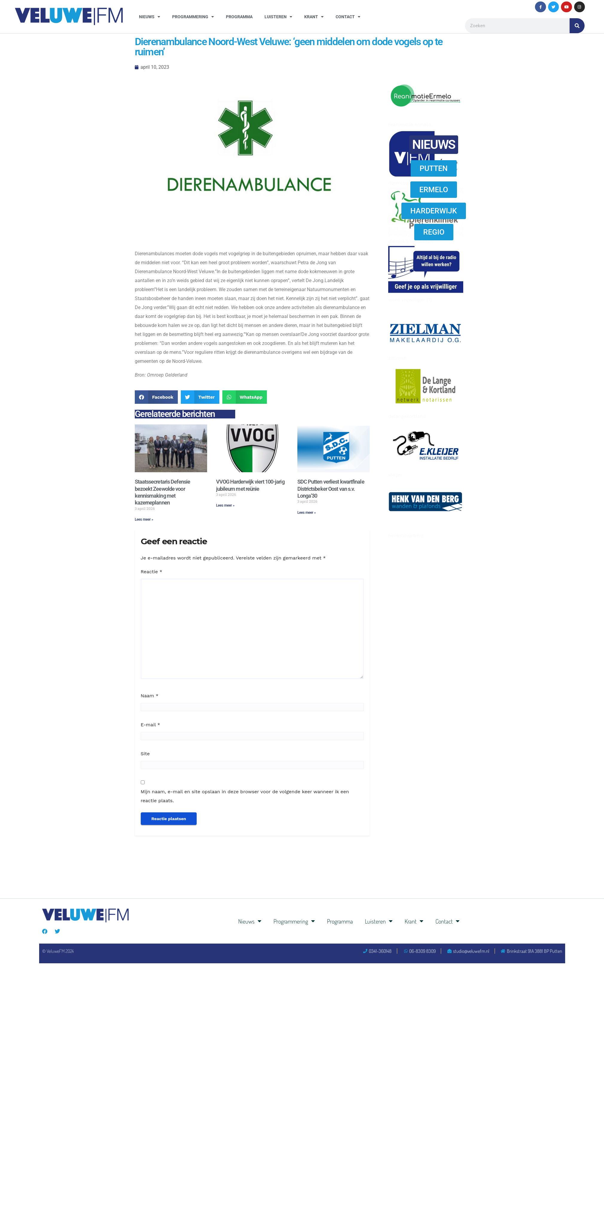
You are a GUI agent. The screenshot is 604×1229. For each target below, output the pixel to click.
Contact (348, 17)
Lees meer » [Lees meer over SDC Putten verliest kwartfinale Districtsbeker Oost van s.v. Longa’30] (306, 512)
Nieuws (149, 17)
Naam (150, 695)
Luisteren (278, 17)
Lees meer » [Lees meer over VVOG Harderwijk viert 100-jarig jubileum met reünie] (225, 505)
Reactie (151, 571)
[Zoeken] (577, 25)
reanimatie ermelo (409, 124)
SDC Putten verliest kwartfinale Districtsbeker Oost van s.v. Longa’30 (330, 489)
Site (145, 753)
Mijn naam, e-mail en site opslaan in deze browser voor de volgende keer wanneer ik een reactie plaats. (245, 796)
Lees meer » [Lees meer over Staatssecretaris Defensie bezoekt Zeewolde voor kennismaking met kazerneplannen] (144, 519)
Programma (239, 16)
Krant (314, 17)
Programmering (193, 17)
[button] (156, 397)
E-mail (150, 724)
